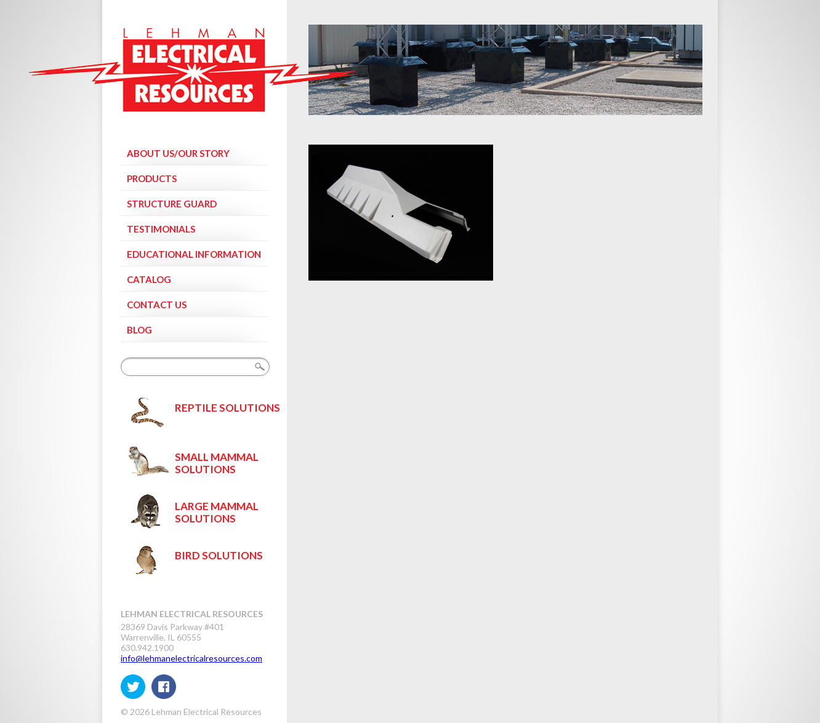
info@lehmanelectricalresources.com (191, 658)
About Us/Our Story (178, 153)
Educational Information (194, 254)
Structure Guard (172, 203)
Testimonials (161, 228)
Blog (139, 329)
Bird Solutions (219, 555)
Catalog (149, 279)
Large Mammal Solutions (217, 512)
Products (152, 178)
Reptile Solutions (227, 407)
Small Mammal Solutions (217, 463)
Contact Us (157, 304)
